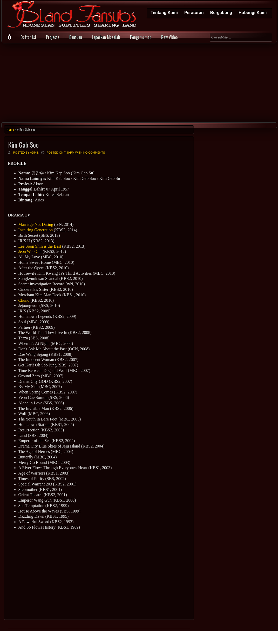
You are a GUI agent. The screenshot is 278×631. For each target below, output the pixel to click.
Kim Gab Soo (23, 145)
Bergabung (221, 12)
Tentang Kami (164, 12)
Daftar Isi (28, 37)
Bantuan (75, 37)
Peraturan (194, 12)
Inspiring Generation (35, 230)
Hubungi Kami (253, 12)
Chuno (24, 300)
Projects (52, 37)
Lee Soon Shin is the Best (39, 246)
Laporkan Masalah (106, 37)
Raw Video (169, 37)
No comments (94, 152)
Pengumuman (140, 37)
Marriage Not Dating (35, 224)
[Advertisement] (139, 82)
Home (10, 129)
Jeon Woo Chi (30, 251)
